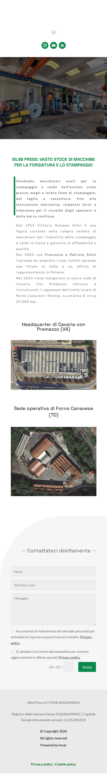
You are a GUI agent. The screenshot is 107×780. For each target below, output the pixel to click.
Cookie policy (65, 764)
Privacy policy (69, 657)
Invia (87, 667)
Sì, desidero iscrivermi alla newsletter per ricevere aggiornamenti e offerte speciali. (50, 654)
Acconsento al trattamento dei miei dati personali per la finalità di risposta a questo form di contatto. (53, 637)
